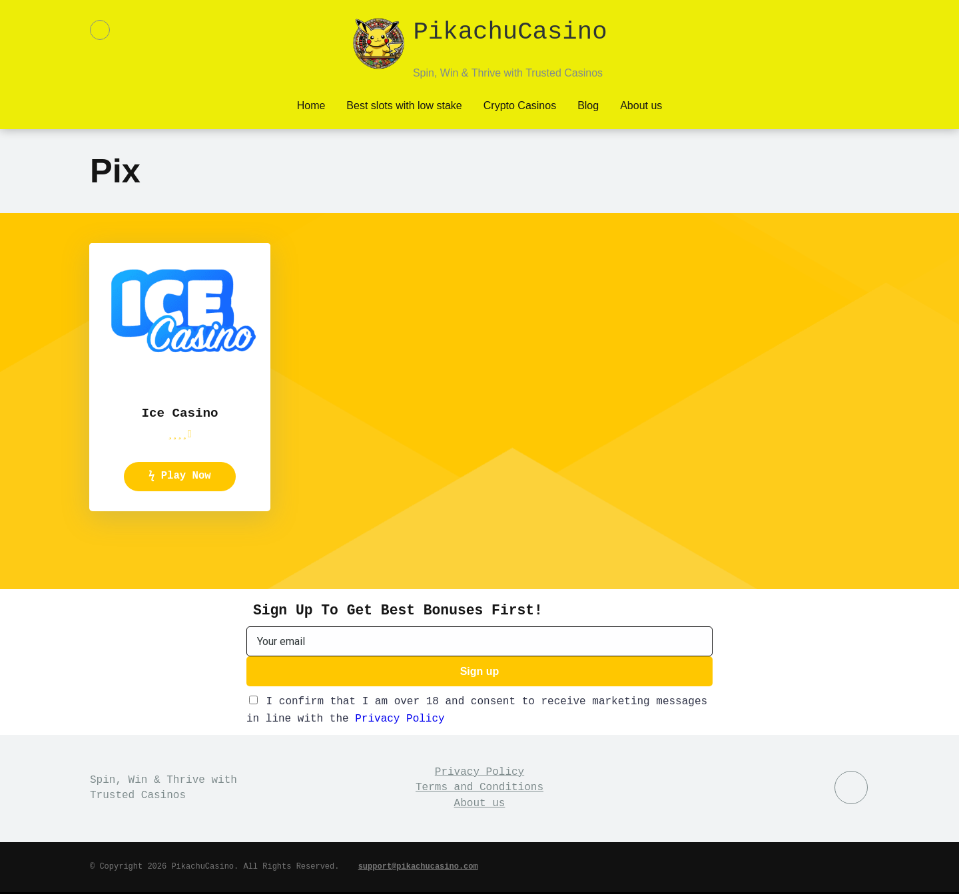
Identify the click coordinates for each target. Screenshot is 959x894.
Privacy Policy (399, 721)
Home (311, 104)
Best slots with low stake (404, 104)
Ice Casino (179, 412)
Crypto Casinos (519, 104)
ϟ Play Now (180, 476)
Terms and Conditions (479, 789)
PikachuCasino (510, 32)
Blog (588, 104)
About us (641, 104)
